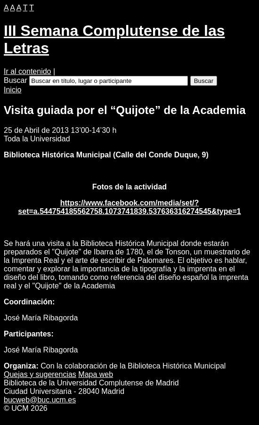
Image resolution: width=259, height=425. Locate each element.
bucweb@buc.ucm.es (40, 400)
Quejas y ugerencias (40, 374)
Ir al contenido (27, 71)
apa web (95, 374)
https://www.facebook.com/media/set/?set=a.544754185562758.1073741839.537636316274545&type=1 (129, 207)
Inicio (12, 90)
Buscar (15, 80)
